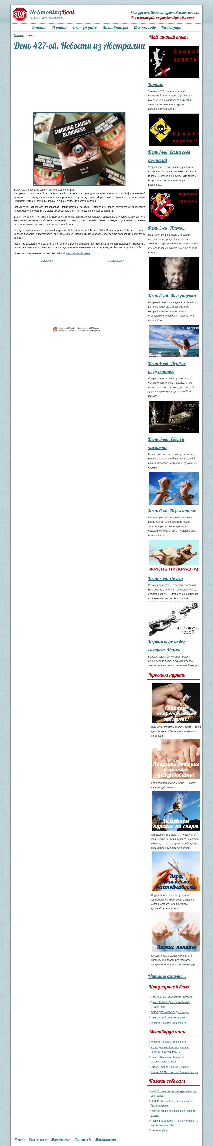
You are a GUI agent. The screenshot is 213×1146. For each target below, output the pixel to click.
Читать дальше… (167, 976)
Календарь (171, 27)
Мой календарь (105, 1139)
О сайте (59, 27)
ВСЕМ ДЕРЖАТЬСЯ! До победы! (170, 1012)
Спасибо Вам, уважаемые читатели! (172, 996)
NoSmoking (52, 12)
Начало (155, 84)
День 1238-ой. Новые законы (168, 1017)
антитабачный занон (78, 253)
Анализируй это (160, 1130)
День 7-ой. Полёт (165, 578)
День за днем (85, 27)
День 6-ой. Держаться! (172, 511)
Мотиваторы (115, 27)
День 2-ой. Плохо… (166, 228)
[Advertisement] (79, 81)
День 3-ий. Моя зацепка (172, 295)
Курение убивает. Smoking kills (168, 1022)
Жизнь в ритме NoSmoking (46, 17)
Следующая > (116, 260)
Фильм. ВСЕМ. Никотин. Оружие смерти (174, 1072)
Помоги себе (144, 27)
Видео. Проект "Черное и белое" (170, 1066)
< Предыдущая (45, 260)
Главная (39, 27)
